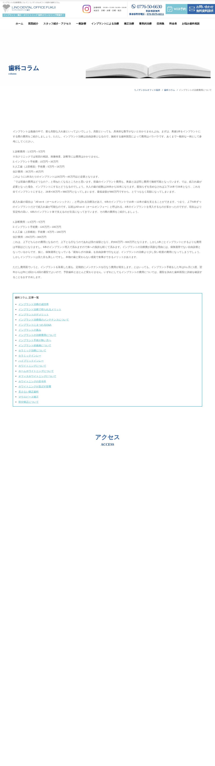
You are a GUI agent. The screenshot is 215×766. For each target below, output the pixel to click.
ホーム (19, 23)
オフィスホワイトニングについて (37, 374)
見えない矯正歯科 (28, 389)
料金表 (173, 23)
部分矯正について (28, 399)
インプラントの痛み (29, 329)
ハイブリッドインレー (30, 359)
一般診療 (81, 23)
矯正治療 (129, 23)
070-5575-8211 (155, 14)
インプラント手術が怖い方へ (34, 339)
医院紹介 (33, 23)
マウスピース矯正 (28, 394)
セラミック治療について (32, 349)
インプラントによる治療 (105, 23)
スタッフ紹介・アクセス (57, 23)
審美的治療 (145, 23)
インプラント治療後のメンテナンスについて (43, 319)
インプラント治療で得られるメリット (39, 309)
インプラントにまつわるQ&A (34, 324)
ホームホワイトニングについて (35, 369)
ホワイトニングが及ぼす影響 (34, 384)
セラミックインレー (29, 354)
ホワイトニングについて (32, 364)
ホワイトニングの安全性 (32, 379)
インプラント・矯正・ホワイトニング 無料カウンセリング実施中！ (33, 15)
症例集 (160, 23)
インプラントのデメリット (33, 314)
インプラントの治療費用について (37, 334)
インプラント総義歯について (34, 344)
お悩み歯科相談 (191, 23)
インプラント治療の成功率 (33, 304)
